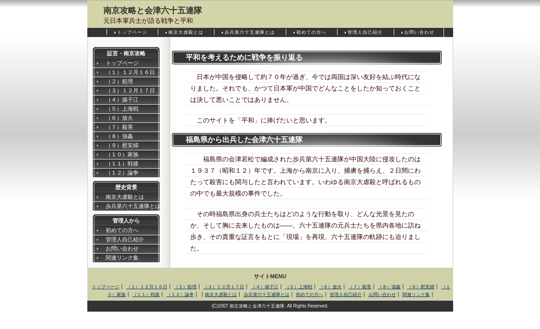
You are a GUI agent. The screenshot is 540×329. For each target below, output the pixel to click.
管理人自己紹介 (365, 32)
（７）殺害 (119, 127)
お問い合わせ (419, 32)
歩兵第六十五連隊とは (250, 32)
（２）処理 (119, 81)
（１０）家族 (122, 154)
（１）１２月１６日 (130, 72)
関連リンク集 (122, 258)
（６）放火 (119, 118)
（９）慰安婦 (122, 145)
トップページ (132, 32)
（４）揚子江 (122, 99)
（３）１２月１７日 (130, 90)
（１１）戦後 (122, 163)
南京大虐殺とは (185, 32)
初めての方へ (311, 32)
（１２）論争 (122, 173)
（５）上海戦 (122, 109)
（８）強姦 (119, 136)
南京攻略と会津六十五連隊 (152, 10)
